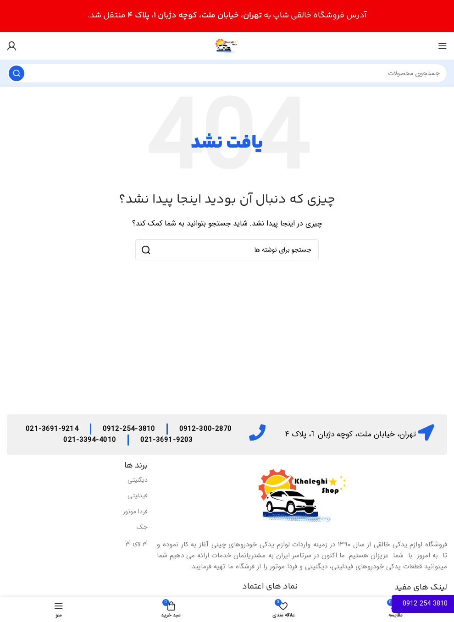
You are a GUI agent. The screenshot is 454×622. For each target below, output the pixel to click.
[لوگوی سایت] (227, 45)
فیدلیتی (137, 495)
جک (142, 527)
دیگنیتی (137, 480)
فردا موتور (135, 511)
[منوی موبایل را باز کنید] (442, 46)
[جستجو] (227, 73)
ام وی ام (137, 543)
